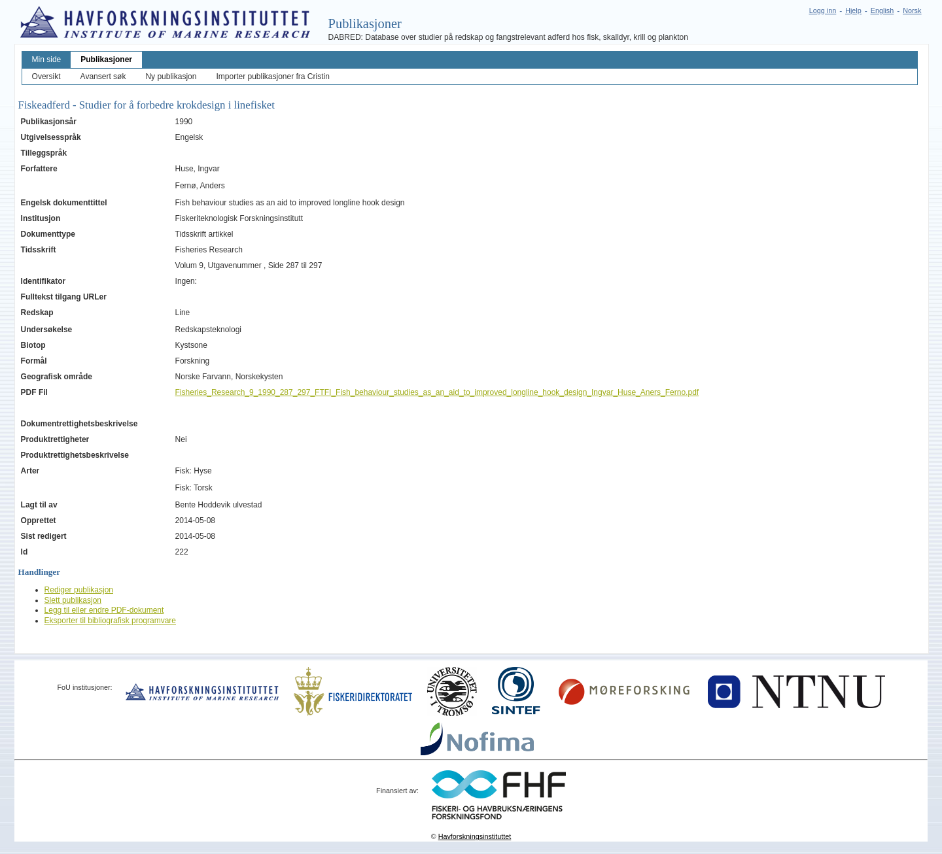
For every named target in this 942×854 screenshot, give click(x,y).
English (882, 10)
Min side (46, 59)
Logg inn (822, 10)
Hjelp (853, 10)
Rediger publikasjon (78, 589)
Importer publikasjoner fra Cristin (272, 76)
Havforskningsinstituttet (475, 836)
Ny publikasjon (170, 76)
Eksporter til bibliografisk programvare (110, 620)
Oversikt (46, 76)
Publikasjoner (106, 59)
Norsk (912, 10)
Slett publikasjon (72, 600)
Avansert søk (103, 76)
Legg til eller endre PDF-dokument (104, 610)
